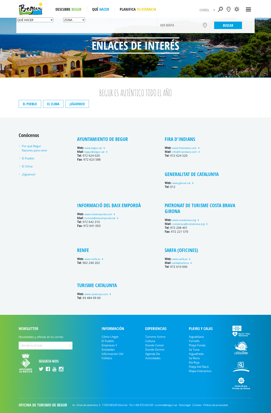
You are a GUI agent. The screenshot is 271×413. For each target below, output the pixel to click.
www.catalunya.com (96, 294)
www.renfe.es (92, 259)
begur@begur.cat (94, 151)
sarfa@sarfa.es (180, 263)
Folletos (107, 358)
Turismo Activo (155, 337)
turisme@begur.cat (166, 405)
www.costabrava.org (184, 220)
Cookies (196, 405)
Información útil (112, 354)
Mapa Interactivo (200, 371)
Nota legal (185, 405)
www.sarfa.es (179, 259)
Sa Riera (194, 358)
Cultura (150, 341)
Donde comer (154, 345)
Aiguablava (196, 337)
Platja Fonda (197, 345)
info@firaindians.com (184, 151)
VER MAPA (167, 25)
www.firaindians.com (184, 148)
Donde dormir (155, 349)
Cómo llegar (110, 337)
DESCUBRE (68, 9)
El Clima (53, 104)
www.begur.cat (93, 148)
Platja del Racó (199, 367)
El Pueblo (30, 104)
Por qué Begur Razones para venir (34, 148)
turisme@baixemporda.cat (99, 218)
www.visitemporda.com (98, 214)
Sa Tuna (194, 349)
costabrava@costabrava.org (188, 224)
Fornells (194, 341)
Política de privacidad (215, 405)
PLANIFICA (138, 9)
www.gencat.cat (181, 183)
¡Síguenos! (77, 104)
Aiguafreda (196, 354)
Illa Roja (194, 362)
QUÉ (100, 9)
